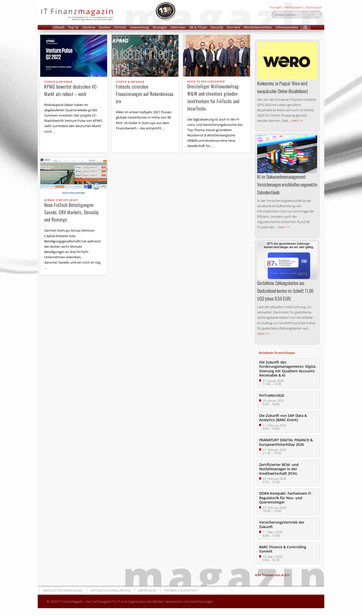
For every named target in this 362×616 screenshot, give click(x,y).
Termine (88, 27)
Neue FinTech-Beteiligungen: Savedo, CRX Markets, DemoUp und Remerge (73, 211)
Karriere (233, 27)
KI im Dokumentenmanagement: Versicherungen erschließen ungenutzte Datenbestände (287, 184)
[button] (305, 27)
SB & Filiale (198, 27)
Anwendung (139, 27)
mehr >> (297, 120)
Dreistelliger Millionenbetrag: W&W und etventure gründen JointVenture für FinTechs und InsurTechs (216, 96)
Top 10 (73, 27)
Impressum (313, 7)
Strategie (160, 27)
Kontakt (275, 7)
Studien (105, 27)
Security (217, 27)
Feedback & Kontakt (181, 590)
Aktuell (58, 27)
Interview (177, 27)
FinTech (120, 27)
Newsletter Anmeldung (63, 590)
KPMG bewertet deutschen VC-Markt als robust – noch (73, 89)
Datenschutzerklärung (110, 590)
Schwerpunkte (287, 27)
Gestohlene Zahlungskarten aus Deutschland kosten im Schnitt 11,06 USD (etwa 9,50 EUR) (285, 291)
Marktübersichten (258, 27)
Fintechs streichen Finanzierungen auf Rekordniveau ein (145, 92)
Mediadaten (293, 7)
